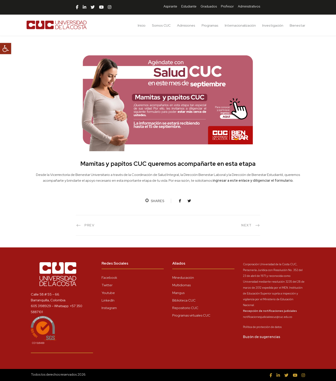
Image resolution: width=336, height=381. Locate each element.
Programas (210, 25)
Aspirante (170, 6)
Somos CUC (161, 25)
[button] (5, 48)
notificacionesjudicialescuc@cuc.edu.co (267, 317)
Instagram (109, 308)
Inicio (142, 25)
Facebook (109, 277)
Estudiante (188, 6)
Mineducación (183, 277)
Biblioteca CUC (184, 300)
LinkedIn (108, 300)
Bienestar (297, 25)
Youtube (108, 293)
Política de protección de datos (262, 327)
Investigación (272, 25)
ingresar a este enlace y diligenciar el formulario (252, 180)
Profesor (227, 6)
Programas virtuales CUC (191, 315)
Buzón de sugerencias (261, 337)
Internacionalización (240, 25)
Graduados (209, 6)
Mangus (178, 293)
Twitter (107, 285)
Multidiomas (181, 285)
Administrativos (249, 6)
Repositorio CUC (185, 308)
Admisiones (186, 25)
